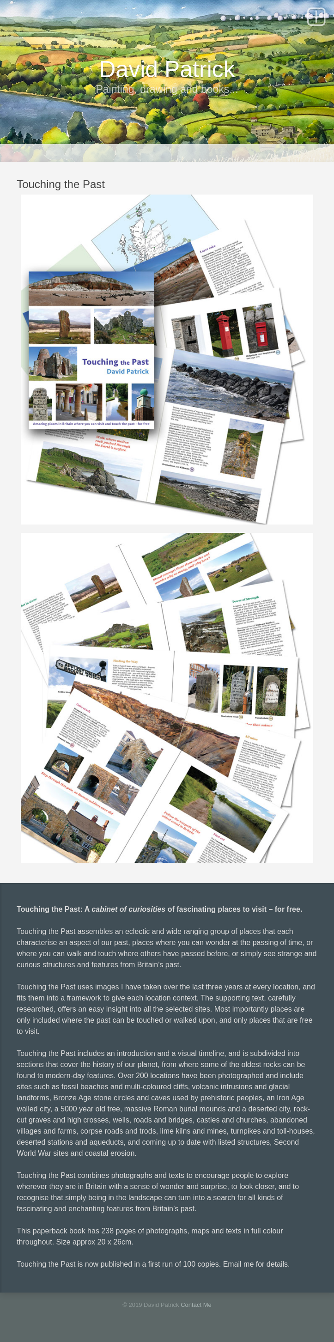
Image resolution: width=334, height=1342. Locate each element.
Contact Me (196, 1304)
